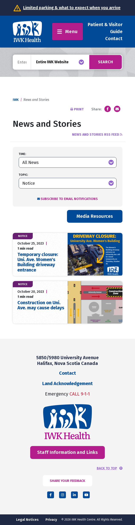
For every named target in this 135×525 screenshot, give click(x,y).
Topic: (23, 175)
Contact (113, 38)
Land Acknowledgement (67, 383)
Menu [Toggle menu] (67, 31)
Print (77, 109)
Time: (22, 154)
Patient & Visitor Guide (105, 28)
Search (105, 62)
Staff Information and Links (67, 452)
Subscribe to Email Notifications (69, 199)
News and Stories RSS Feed (97, 134)
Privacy (51, 520)
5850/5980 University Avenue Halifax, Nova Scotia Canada (67, 360)
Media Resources (95, 216)
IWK (16, 100)
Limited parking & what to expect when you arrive (72, 7)
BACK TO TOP (107, 468)
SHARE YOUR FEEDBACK (67, 481)
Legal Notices (27, 520)
